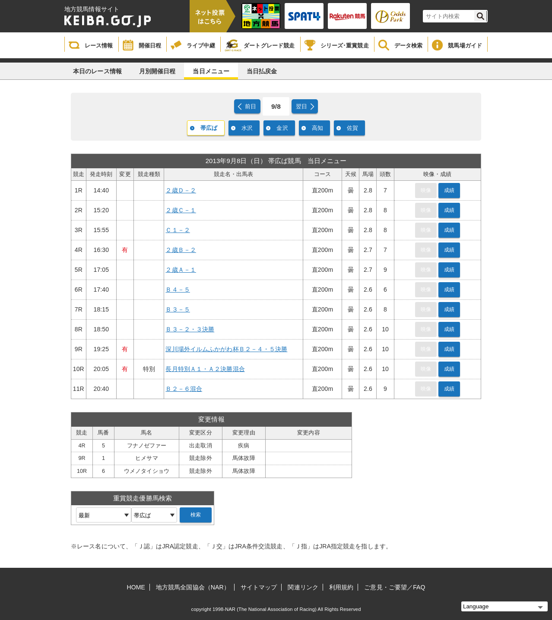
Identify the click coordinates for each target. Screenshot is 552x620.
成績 (449, 190)
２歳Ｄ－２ (180, 190)
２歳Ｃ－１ (180, 210)
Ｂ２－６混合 (183, 388)
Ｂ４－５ (177, 289)
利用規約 (341, 587)
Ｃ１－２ (177, 230)
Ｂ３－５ (177, 309)
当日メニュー (211, 71)
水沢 (247, 128)
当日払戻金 (262, 71)
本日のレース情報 (97, 71)
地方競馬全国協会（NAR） (193, 587)
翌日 (301, 106)
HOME (136, 587)
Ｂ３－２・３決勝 (189, 329)
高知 (317, 128)
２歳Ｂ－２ (180, 249)
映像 (426, 190)
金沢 (282, 128)
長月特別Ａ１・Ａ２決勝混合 (204, 368)
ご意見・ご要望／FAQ (394, 587)
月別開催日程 (157, 71)
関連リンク (303, 587)
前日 (250, 106)
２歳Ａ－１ (180, 269)
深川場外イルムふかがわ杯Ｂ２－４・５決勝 (226, 349)
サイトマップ (259, 587)
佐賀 (352, 128)
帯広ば (208, 128)
